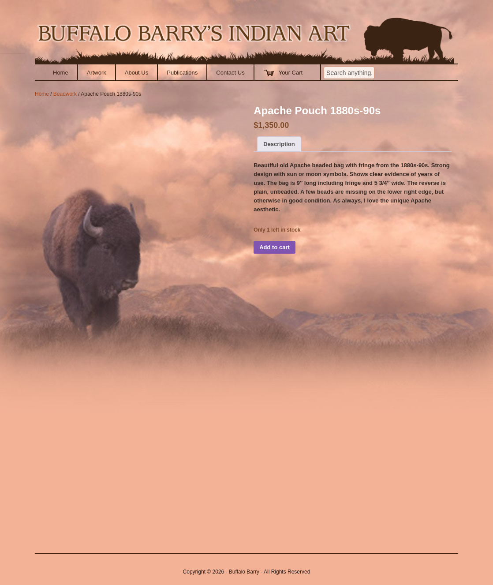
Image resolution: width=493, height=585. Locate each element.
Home (60, 72)
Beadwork (65, 94)
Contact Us (230, 72)
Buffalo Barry (244, 572)
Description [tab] (279, 144)
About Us (136, 72)
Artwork (96, 72)
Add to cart (274, 247)
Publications (182, 72)
